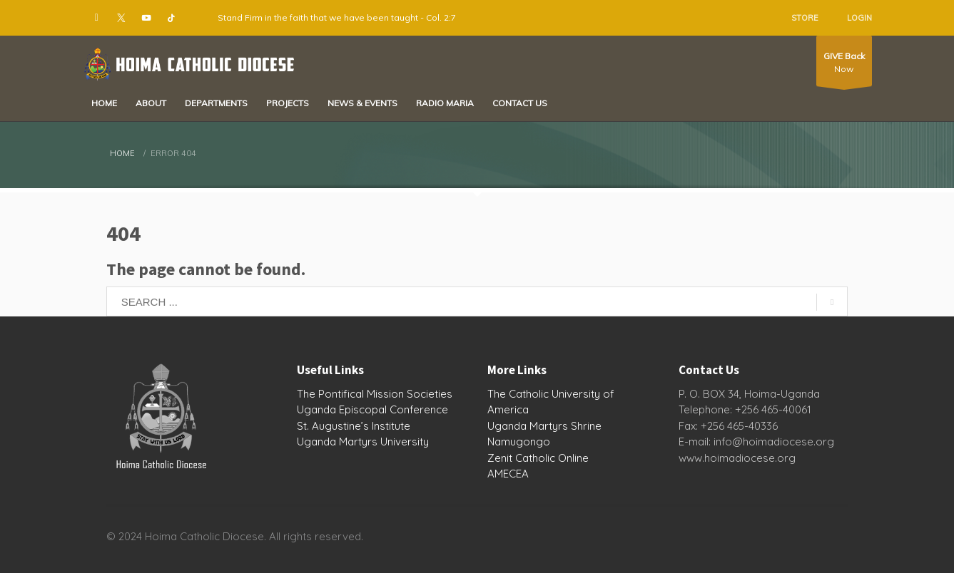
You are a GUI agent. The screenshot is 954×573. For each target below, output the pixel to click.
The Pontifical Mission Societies (374, 394)
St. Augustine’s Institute (353, 426)
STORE (804, 18)
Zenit (499, 458)
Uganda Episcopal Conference (372, 409)
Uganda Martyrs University (363, 441)
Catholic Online (552, 458)
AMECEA (508, 473)
